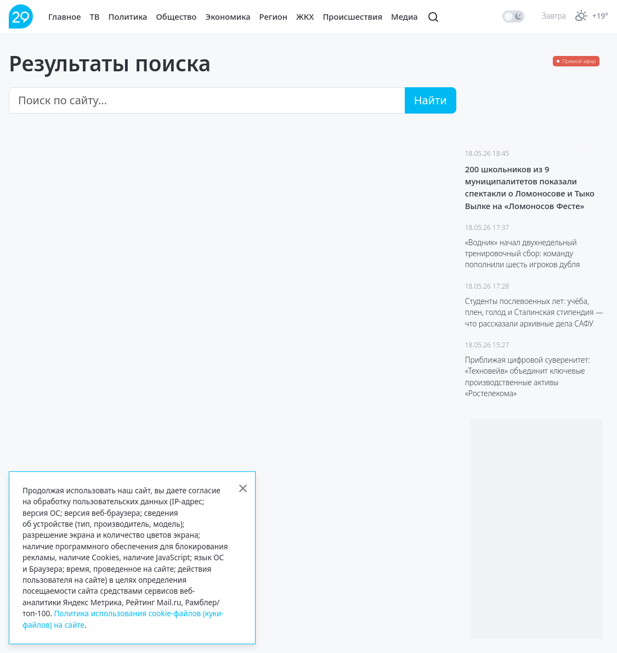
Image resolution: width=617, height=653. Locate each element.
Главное (64, 16)
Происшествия (352, 16)
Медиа (404, 16)
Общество (176, 16)
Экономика (228, 16)
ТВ (95, 16)
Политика (128, 16)
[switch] (513, 16)
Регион (273, 16)
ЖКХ (305, 16)
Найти (430, 100)
